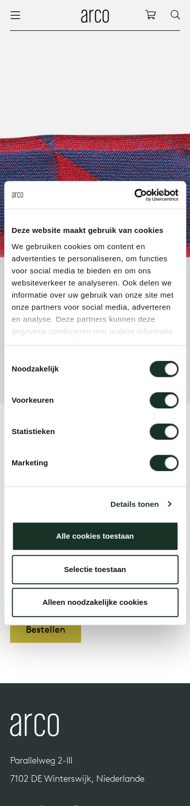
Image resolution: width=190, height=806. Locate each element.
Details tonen (134, 504)
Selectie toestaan (95, 569)
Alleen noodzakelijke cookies (95, 602)
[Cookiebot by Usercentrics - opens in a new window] (135, 195)
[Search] (175, 15)
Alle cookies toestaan (95, 536)
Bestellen (45, 629)
